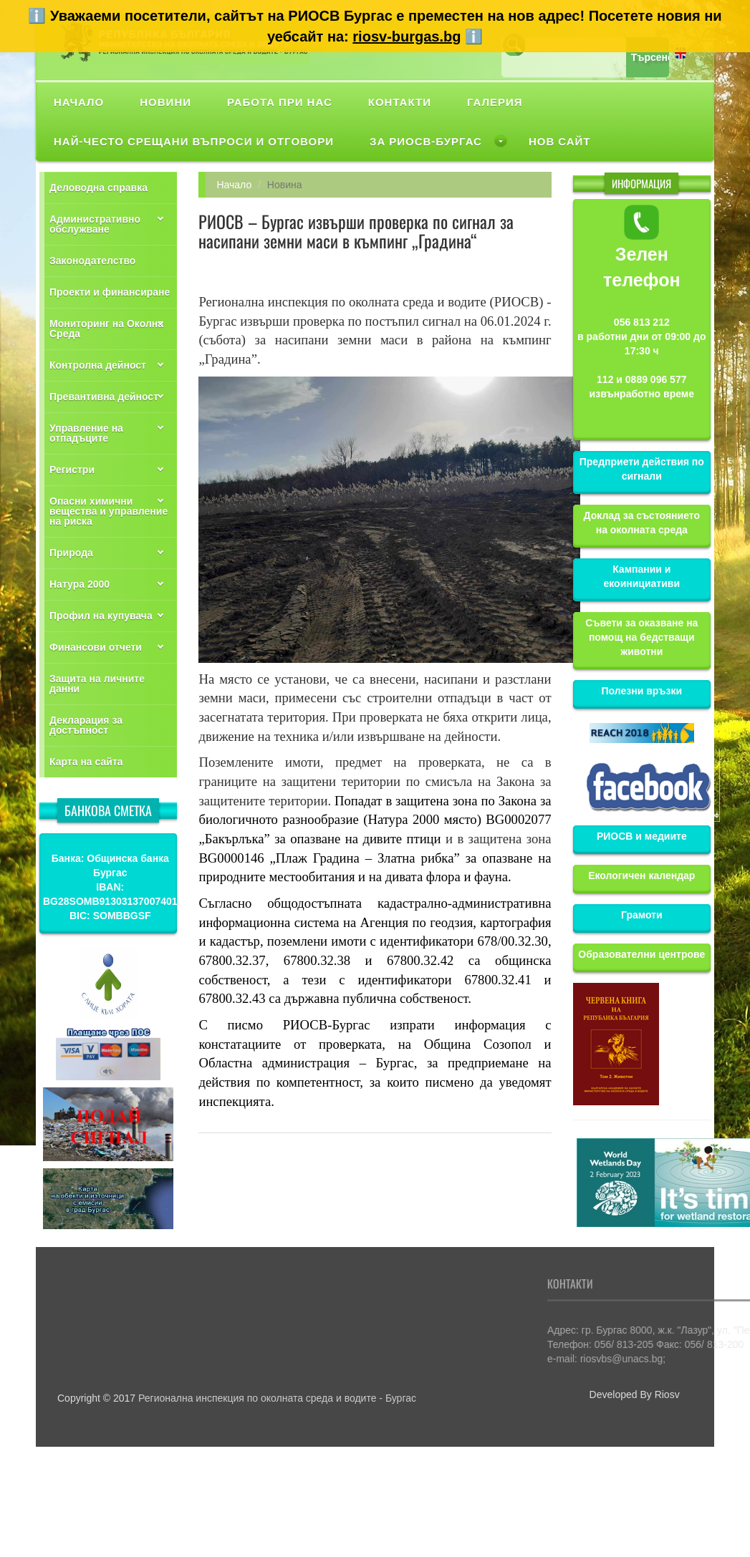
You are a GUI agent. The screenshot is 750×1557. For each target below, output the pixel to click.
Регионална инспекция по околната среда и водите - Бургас (277, 1398)
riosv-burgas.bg (406, 36)
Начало (233, 184)
